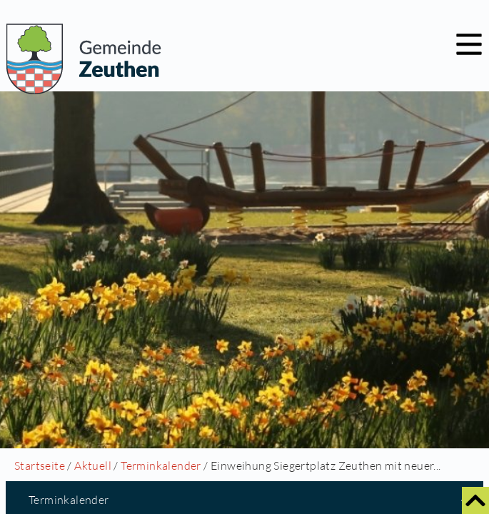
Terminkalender (161, 465)
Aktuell (92, 465)
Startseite (39, 465)
